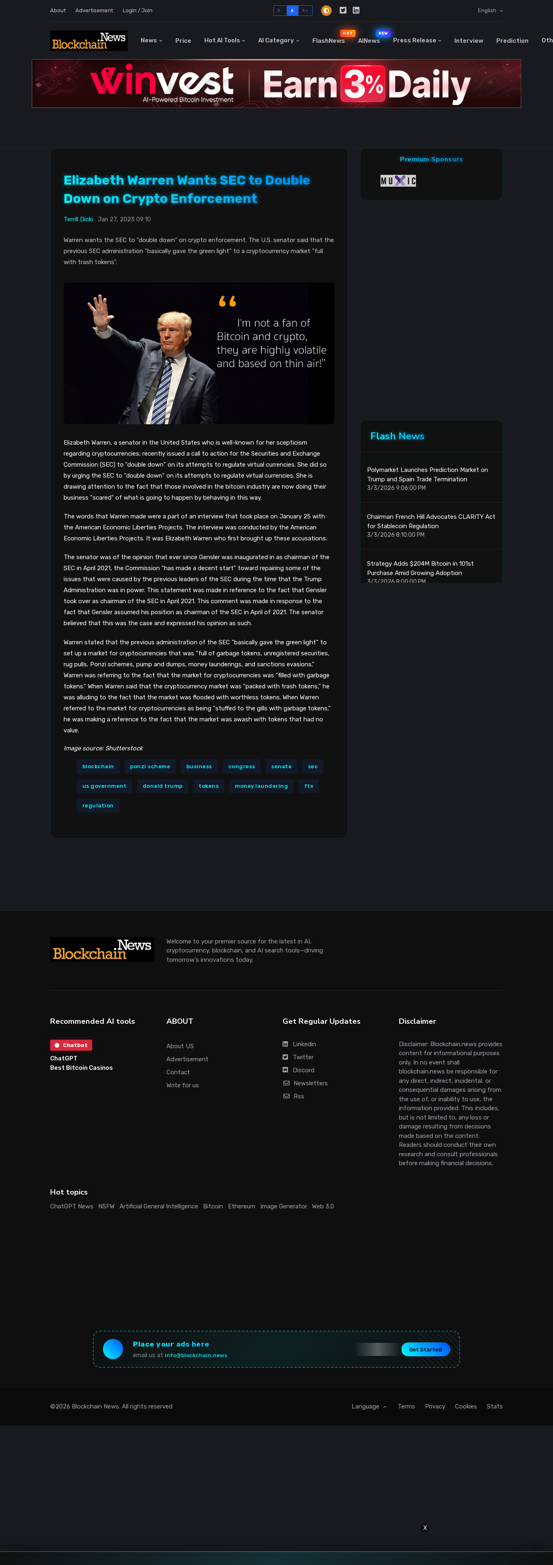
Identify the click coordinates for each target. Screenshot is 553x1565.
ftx (309, 786)
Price (183, 40)
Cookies (466, 1410)
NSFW (106, 1206)
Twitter (298, 1057)
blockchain (98, 766)
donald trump (163, 786)
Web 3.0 (323, 1206)
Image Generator (283, 1206)
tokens (209, 786)
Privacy (435, 1410)
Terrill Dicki (78, 219)
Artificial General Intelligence (158, 1206)
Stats (495, 1410)
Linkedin (299, 1044)
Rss (293, 1096)
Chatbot (71, 1045)
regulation (98, 805)
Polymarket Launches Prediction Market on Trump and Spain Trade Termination (427, 480)
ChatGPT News (71, 1206)
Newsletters (305, 1083)
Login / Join (138, 10)
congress (241, 766)
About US (180, 1046)
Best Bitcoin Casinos (81, 1068)
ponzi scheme (150, 766)
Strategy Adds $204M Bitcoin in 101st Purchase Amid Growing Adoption (420, 574)
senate (281, 766)
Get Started (419, 1351)
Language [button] (366, 1410)
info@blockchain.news (202, 1357)
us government (104, 786)
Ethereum (241, 1206)
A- (280, 10)
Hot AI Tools (222, 40)
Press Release (414, 40)
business (199, 766)
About (58, 10)
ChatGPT (63, 1059)
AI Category (276, 40)
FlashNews (332, 36)
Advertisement (94, 10)
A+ (305, 10)
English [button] (488, 10)
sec (313, 766)
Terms (406, 1410)
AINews (372, 36)
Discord (298, 1070)
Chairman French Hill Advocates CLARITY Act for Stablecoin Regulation (431, 527)
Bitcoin (213, 1206)
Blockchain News (95, 1410)
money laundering (261, 786)
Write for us (182, 1085)
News (149, 40)
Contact (178, 1072)
